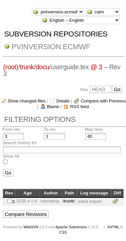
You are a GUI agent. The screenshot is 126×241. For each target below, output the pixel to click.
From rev (11, 129)
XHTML (113, 227)
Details (63, 100)
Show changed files (26, 100)
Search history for (20, 142)
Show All (11, 156)
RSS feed (79, 106)
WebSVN (31, 227)
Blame (53, 106)
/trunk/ (69, 201)
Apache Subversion (71, 227)
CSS (63, 232)
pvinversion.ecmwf (51, 47)
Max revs (94, 129)
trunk (27, 67)
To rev (49, 129)
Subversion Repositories (56, 34)
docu (42, 67)
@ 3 (96, 67)
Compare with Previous (103, 100)
